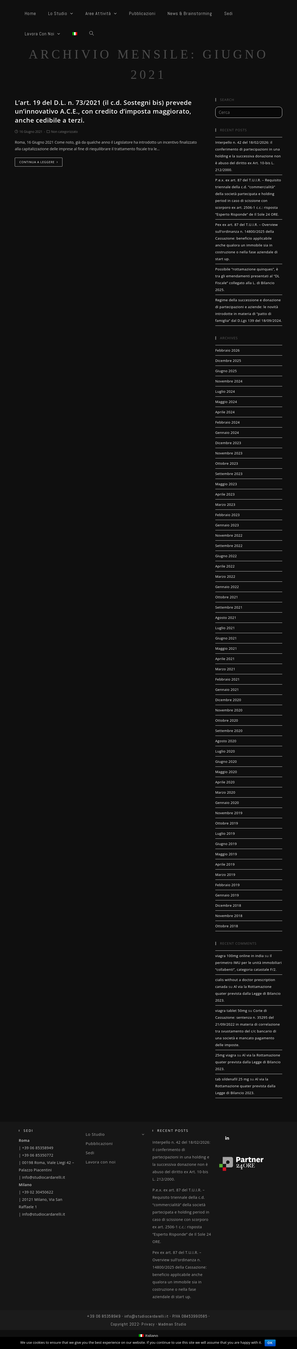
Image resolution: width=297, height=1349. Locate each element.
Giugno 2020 (226, 761)
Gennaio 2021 (227, 689)
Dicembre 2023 (228, 442)
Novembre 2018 (229, 915)
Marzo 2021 (225, 669)
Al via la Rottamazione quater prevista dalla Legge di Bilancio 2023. (248, 993)
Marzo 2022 (225, 576)
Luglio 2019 (225, 833)
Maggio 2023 (226, 484)
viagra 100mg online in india (239, 955)
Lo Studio (115, 1134)
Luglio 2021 (225, 627)
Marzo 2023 (225, 504)
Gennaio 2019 (227, 895)
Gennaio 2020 (227, 802)
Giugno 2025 (226, 370)
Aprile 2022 (225, 566)
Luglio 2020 (225, 751)
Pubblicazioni (99, 1143)
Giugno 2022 (226, 556)
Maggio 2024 (226, 401)
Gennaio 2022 (227, 586)
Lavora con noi (101, 1161)
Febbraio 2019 (227, 884)
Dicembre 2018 (228, 905)
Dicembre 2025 (228, 360)
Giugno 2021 (226, 638)
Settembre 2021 (229, 607)
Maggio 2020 (226, 771)
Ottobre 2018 (226, 926)
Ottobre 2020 (226, 720)
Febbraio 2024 (227, 422)
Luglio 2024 (225, 391)
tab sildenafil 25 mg (232, 1079)
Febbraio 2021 (227, 679)
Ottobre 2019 (226, 823)
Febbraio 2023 (227, 514)
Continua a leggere (38, 162)
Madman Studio (172, 1324)
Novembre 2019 (229, 813)
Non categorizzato (64, 131)
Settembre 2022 (229, 545)
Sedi (90, 1152)
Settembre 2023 (229, 473)
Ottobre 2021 (226, 597)
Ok (270, 1343)
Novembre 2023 (229, 453)
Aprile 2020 (225, 782)
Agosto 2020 (225, 741)
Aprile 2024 (225, 412)
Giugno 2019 (226, 843)
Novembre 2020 (229, 710)
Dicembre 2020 (228, 699)
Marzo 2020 (225, 792)
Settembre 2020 (229, 730)
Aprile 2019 (225, 864)
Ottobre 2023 (226, 463)
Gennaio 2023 (227, 525)
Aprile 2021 (225, 658)
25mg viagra (225, 1055)
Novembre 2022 (229, 535)
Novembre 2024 (229, 381)
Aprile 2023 (225, 494)
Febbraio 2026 (227, 350)
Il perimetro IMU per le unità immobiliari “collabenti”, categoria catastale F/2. (248, 962)
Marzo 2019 (225, 874)
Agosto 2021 (225, 617)
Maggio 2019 (226, 854)
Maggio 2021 (226, 648)
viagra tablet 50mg (231, 1010)
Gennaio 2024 (227, 432)
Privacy (148, 1324)
